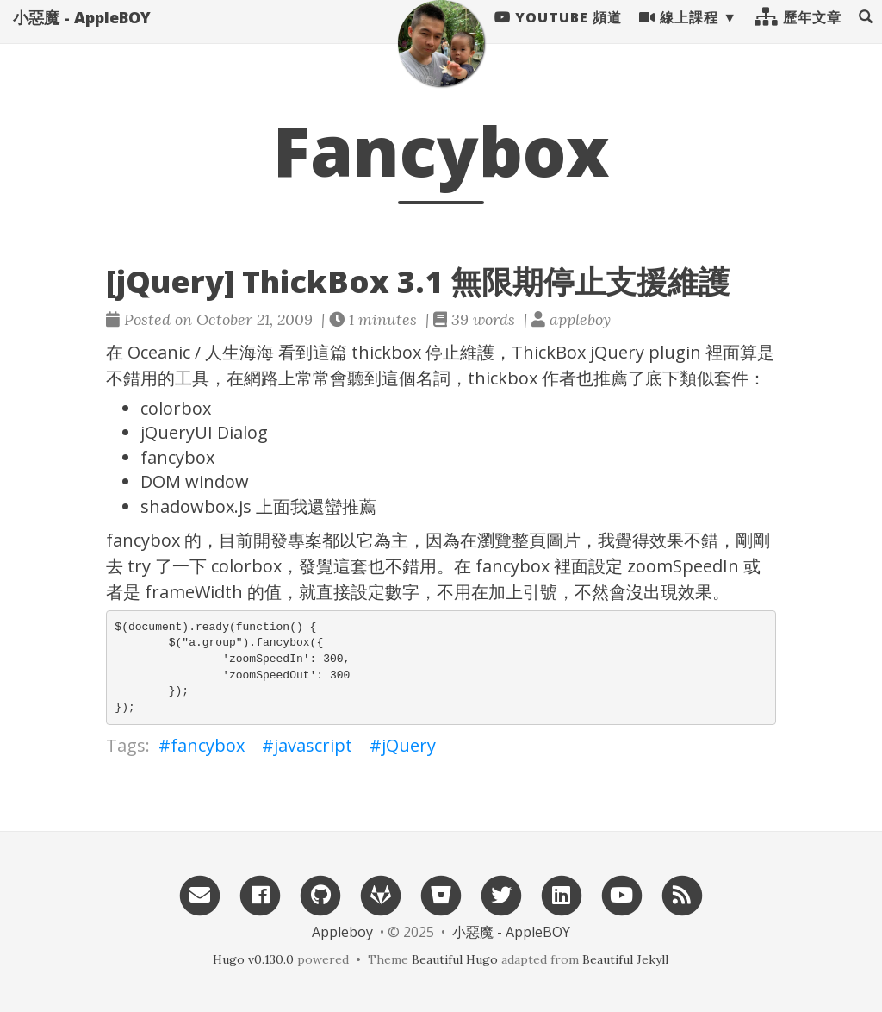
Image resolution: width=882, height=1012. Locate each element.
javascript (313, 745)
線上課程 (678, 34)
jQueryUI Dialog (204, 432)
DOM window (194, 481)
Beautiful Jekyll (625, 959)
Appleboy (342, 931)
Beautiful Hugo (455, 959)
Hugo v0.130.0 (253, 959)
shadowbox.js (196, 506)
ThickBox (549, 352)
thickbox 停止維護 (422, 352)
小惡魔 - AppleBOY (82, 34)
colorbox (175, 408)
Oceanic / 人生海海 (200, 352)
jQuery (617, 352)
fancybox (177, 457)
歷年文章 (798, 34)
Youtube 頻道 (558, 34)
